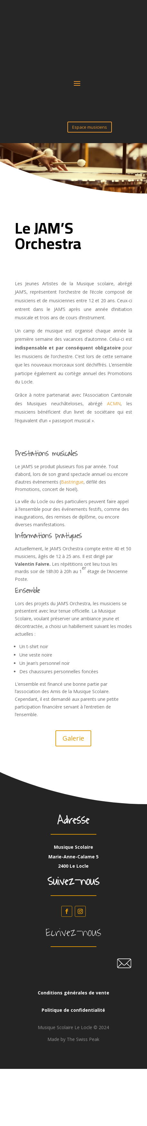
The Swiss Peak (83, 1039)
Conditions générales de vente (73, 993)
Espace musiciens (89, 127)
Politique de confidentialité (73, 1010)
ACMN (114, 403)
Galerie (73, 738)
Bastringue (72, 482)
